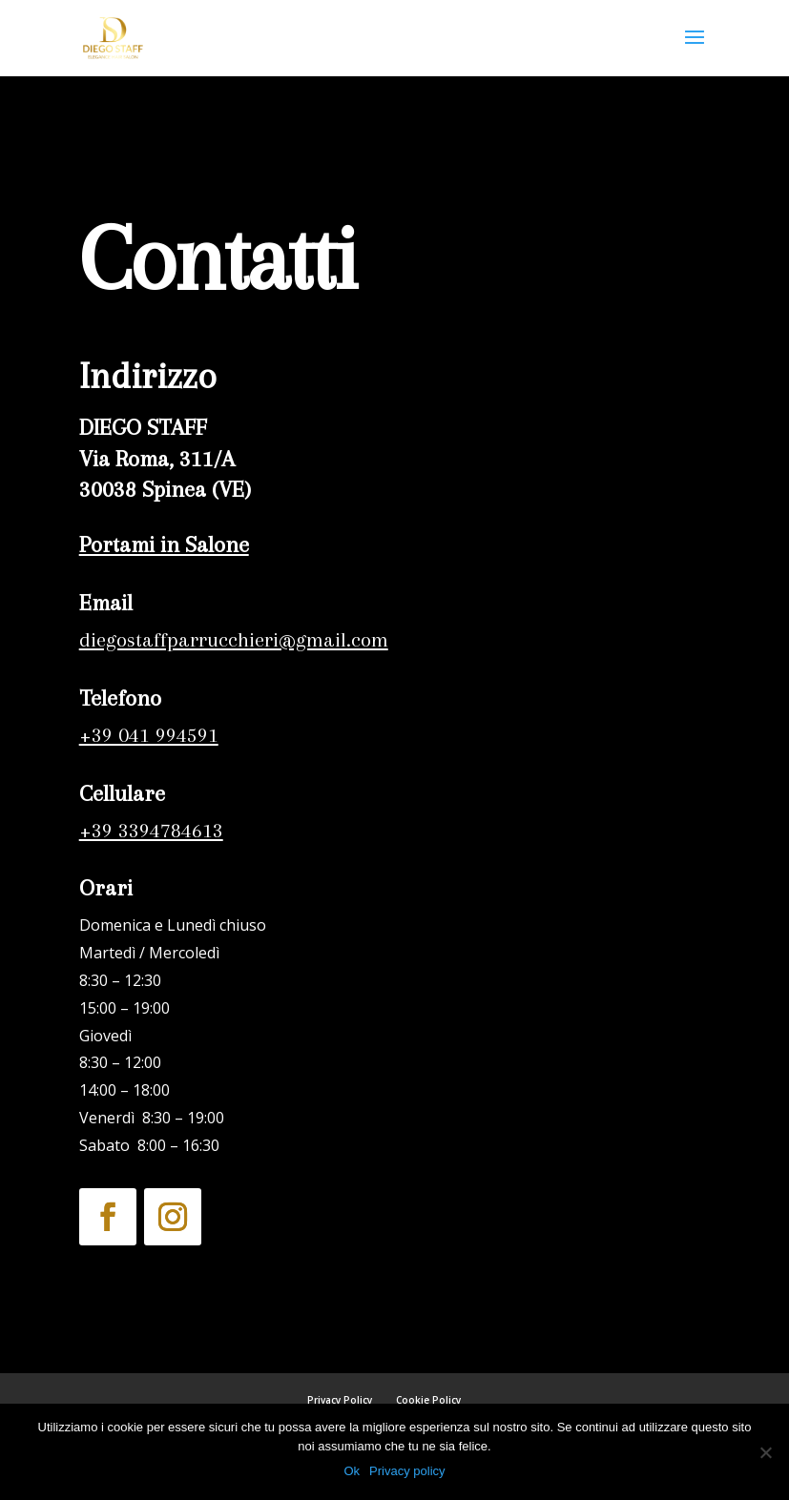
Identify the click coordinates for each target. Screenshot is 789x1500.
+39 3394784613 (148, 830)
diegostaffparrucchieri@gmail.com (233, 639)
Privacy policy (407, 1471)
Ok (351, 1471)
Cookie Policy (428, 1400)
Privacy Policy (339, 1400)
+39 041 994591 (148, 735)
